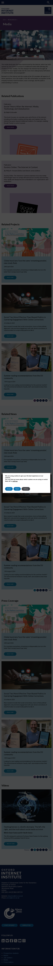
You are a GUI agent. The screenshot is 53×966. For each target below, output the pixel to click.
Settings (26, 489)
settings (20, 481)
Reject (17, 489)
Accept (9, 489)
